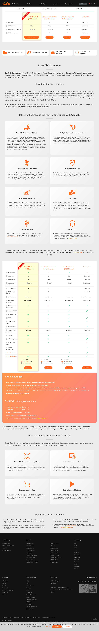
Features (28, 588)
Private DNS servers (56, 557)
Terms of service (7, 617)
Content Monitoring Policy (40, 617)
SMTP (76, 564)
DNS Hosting (15, 4)
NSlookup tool (30, 608)
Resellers (53, 583)
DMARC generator (31, 606)
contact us (78, 252)
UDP (75, 548)
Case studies (29, 585)
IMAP (75, 569)
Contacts (4, 585)
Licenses (52, 617)
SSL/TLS (76, 559)
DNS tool (29, 601)
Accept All (56, 626)
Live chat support (71, 525)
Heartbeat (77, 557)
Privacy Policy (17, 617)
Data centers (5, 588)
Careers (4, 595)
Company (54, 4)
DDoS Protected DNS (8, 546)
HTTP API (29, 592)
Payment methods (31, 599)
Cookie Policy (27, 617)
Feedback (5, 592)
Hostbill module (31, 597)
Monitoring (42, 4)
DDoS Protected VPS (32, 562)
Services (29, 4)
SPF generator (30, 604)
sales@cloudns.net (12, 237)
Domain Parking (31, 559)
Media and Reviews (7, 590)
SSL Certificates (30, 557)
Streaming (77, 566)
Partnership (68, 4)
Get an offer (85, 37)
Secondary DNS (54, 543)
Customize (67, 626)
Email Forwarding (55, 552)
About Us (5, 581)
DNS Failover (30, 548)
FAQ (27, 590)
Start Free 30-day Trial (32, 37)
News (4, 583)
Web (75, 546)
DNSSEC (52, 546)
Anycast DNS (54, 550)
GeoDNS (4, 548)
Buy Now (49, 37)
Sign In (82, 3)
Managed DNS (30, 550)
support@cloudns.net (67, 527)
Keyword (77, 555)
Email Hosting (54, 562)
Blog (27, 581)
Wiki (27, 583)
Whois (52, 593)
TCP (75, 550)
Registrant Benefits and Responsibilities (57, 590)
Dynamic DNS (30, 543)
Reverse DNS (30, 546)
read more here (73, 238)
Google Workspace (31, 555)
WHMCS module (31, 595)
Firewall (76, 562)
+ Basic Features (10, 353)
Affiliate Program (55, 581)
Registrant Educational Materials (59, 587)
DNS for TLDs (54, 559)
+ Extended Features (11, 356)
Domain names (54, 555)
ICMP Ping (77, 552)
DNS (75, 543)
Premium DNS (6, 543)
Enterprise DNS (6, 550)
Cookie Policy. (47, 626)
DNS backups (54, 548)
